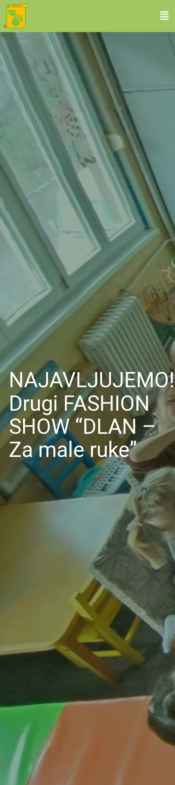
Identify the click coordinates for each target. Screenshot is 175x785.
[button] (164, 16)
